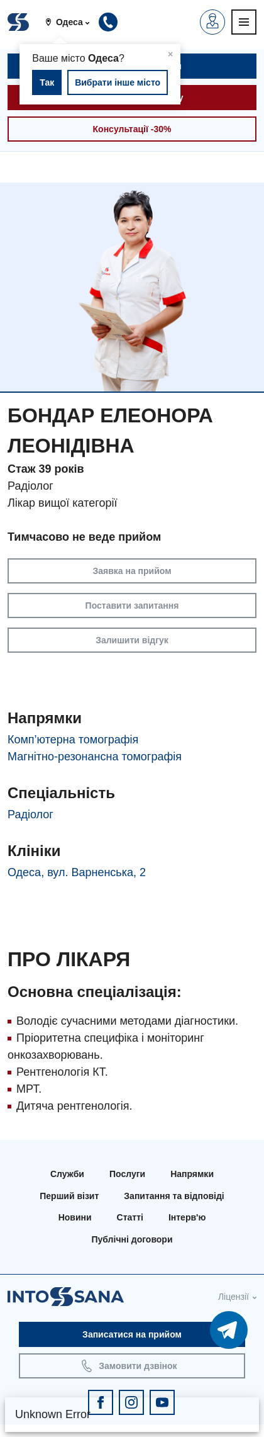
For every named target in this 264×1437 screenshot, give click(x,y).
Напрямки (192, 1174)
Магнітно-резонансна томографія (95, 756)
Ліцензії (233, 1297)
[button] (72, 22)
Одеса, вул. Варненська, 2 (77, 872)
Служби (67, 1174)
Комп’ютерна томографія (73, 739)
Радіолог (30, 814)
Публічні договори (131, 1239)
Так (47, 82)
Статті (130, 1217)
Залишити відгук (132, 640)
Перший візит (69, 1196)
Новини (75, 1217)
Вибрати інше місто (117, 82)
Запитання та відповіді (174, 1196)
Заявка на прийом (131, 571)
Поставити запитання (132, 605)
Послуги (127, 1174)
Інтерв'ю (187, 1217)
